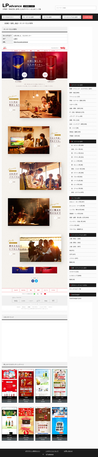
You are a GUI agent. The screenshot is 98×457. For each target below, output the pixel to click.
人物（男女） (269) (75, 238)
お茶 (43, 399)
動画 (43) (72, 279)
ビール (27, 399)
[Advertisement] (34, 342)
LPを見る (9, 401)
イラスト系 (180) (74, 225)
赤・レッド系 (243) (76, 161)
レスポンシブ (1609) (75, 275)
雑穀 (60, 399)
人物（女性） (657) (75, 246)
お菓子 (15, 38)
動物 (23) (72, 262)
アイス (61, 437)
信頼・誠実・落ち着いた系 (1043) (79, 217)
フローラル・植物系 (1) (76, 229)
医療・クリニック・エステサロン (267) (81, 88)
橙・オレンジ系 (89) (77, 165)
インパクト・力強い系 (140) (78, 221)
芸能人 (24, 399)
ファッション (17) (75, 96)
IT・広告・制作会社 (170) (77, 112)
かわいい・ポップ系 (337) (77, 202)
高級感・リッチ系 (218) (76, 213)
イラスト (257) (74, 258)
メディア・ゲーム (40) (76, 116)
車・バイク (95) (74, 128)
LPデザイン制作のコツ (32, 451)
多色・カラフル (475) (77, 192)
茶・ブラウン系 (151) (77, 157)
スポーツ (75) (73, 104)
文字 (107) (72, 254)
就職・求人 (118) (74, 120)
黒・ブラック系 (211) (77, 153)
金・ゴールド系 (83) (77, 188)
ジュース (9, 399)
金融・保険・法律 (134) (76, 108)
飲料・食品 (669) (74, 92)
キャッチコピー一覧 (75, 289)
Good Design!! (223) (75, 298)
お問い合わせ (68, 451)
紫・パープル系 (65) (77, 180)
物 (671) (72, 250)
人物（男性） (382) (75, 242)
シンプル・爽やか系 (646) (77, 209)
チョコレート (41, 437)
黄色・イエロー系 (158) (78, 169)
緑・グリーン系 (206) (77, 172)
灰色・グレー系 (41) (77, 149)
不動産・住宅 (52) (75, 136)
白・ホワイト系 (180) (77, 145)
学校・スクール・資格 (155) (78, 100)
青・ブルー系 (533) (76, 176)
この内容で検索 (87, 17)
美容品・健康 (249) (75, 132)
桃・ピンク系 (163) (76, 184)
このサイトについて (52, 451)
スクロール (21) (74, 271)
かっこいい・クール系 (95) (77, 205)
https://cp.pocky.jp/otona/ (21, 42)
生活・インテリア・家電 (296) (78, 124)
